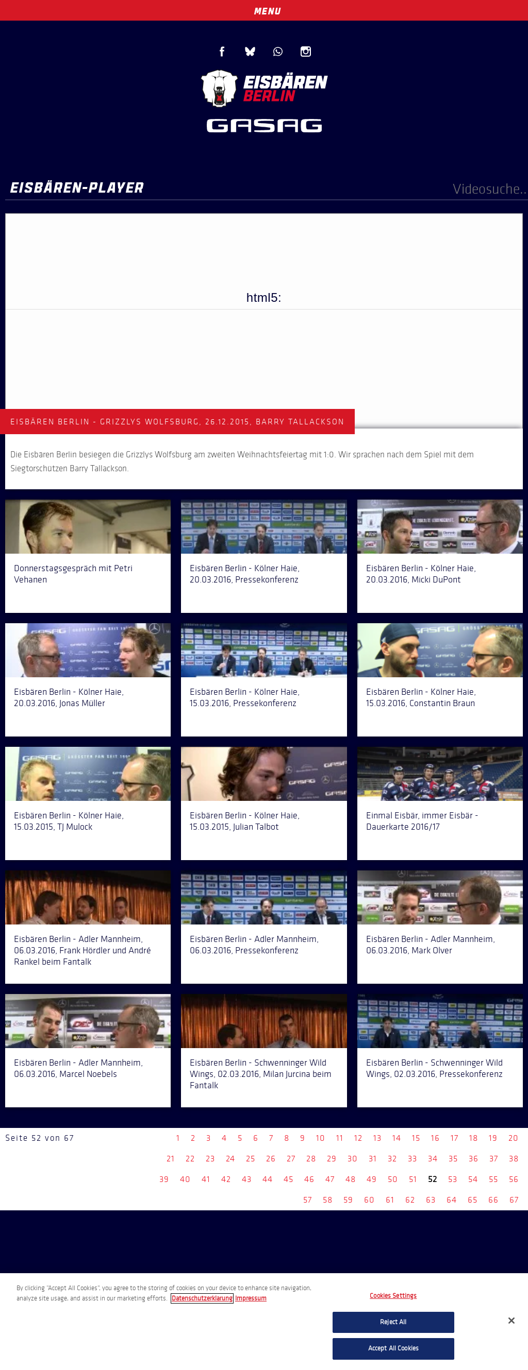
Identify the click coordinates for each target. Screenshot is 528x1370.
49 (372, 1179)
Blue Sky (250, 51)
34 (433, 1158)
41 (206, 1179)
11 (339, 1138)
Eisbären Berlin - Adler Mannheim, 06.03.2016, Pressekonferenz (254, 944)
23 (210, 1158)
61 (390, 1199)
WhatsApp (278, 51)
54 (473, 1179)
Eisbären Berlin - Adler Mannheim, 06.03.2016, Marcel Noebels (78, 1068)
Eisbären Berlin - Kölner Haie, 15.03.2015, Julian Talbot (245, 821)
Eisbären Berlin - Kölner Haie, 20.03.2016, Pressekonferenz (245, 573)
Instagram (306, 51)
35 (453, 1158)
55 (493, 1179)
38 (514, 1158)
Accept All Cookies (393, 1348)
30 (353, 1158)
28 (311, 1158)
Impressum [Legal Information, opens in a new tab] (251, 1298)
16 (435, 1138)
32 (392, 1158)
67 (514, 1199)
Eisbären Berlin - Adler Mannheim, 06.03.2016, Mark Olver (430, 944)
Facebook (222, 51)
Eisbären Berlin (264, 87)
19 (493, 1138)
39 (164, 1179)
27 (291, 1158)
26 (271, 1158)
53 (452, 1179)
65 (472, 1199)
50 (393, 1179)
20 (513, 1138)
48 (350, 1179)
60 (369, 1199)
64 (452, 1199)
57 (307, 1199)
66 (493, 1199)
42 (226, 1179)
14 (396, 1138)
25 (250, 1158)
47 (330, 1179)
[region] (264, 1321)
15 (416, 1138)
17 (454, 1138)
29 (332, 1158)
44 (267, 1179)
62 (410, 1199)
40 (185, 1179)
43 (247, 1179)
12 (358, 1138)
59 (348, 1199)
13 (377, 1138)
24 (230, 1158)
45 (288, 1179)
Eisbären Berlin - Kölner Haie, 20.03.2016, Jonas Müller (69, 697)
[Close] (511, 1320)
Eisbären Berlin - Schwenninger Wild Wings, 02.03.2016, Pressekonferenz (434, 1068)
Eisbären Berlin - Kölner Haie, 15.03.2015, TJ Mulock (69, 821)
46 (309, 1179)
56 (514, 1179)
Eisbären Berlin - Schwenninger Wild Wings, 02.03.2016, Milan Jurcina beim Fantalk (261, 1074)
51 (413, 1179)
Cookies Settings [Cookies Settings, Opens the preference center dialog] (393, 1296)
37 (493, 1158)
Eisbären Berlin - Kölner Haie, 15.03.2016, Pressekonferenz (245, 697)
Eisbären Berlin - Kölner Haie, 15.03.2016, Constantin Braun (421, 697)
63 (431, 1199)
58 (328, 1199)
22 (190, 1158)
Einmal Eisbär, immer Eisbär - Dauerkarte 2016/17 (422, 821)
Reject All (393, 1322)
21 (171, 1158)
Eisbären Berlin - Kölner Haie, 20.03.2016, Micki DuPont (421, 573)
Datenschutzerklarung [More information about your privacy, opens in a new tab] (202, 1298)
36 (473, 1158)
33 (412, 1158)
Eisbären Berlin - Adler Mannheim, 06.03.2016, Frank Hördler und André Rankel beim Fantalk (82, 950)
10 (320, 1138)
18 (473, 1138)
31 (373, 1158)
